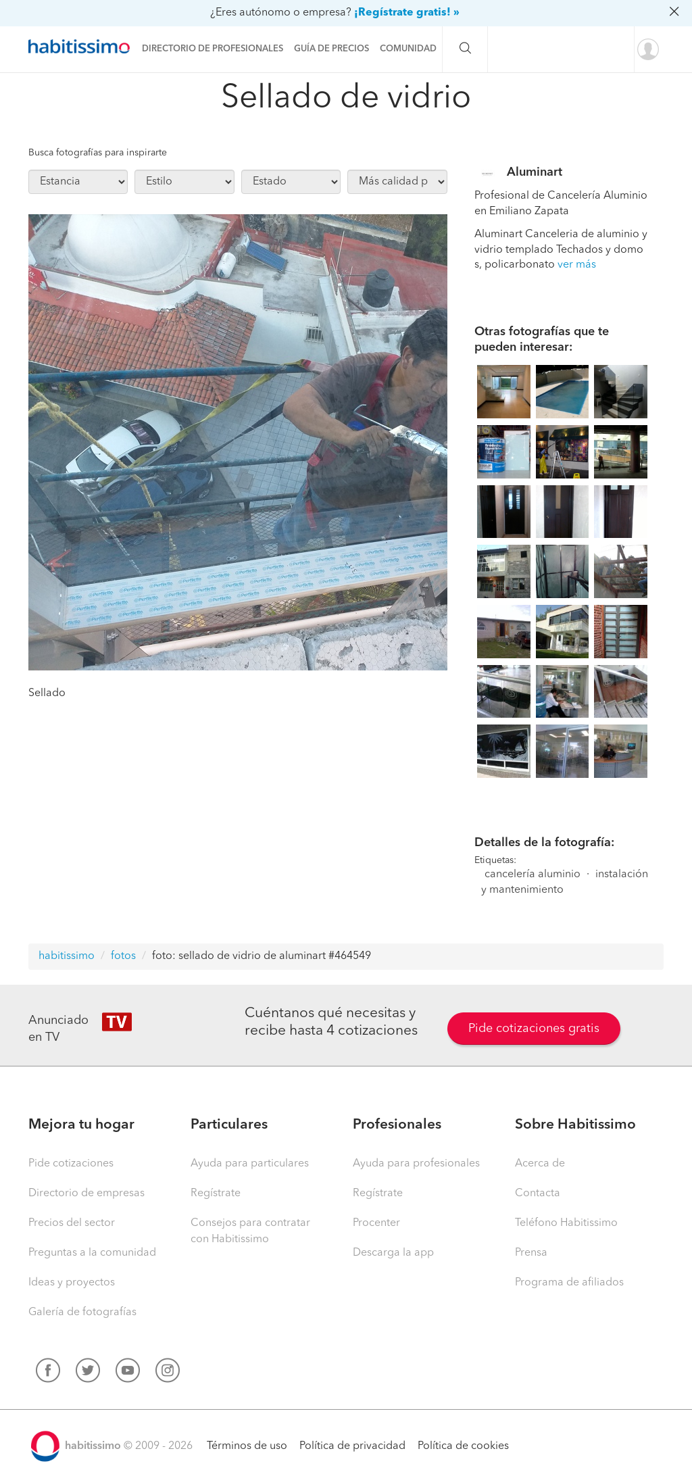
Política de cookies (463, 1446)
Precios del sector (71, 1223)
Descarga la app (393, 1253)
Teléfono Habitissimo (566, 1223)
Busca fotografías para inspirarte (97, 152)
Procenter (376, 1223)
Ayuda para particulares (250, 1163)
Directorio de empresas (86, 1193)
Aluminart (534, 172)
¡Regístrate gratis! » (407, 12)
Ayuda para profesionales (416, 1163)
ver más (577, 265)
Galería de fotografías (82, 1312)
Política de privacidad (352, 1446)
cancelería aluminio (532, 874)
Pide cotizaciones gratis (533, 1029)
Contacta (537, 1193)
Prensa (531, 1253)
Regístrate (216, 1193)
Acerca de (540, 1163)
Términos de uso (247, 1446)
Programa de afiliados (569, 1282)
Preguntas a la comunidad (92, 1253)
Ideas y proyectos (71, 1282)
